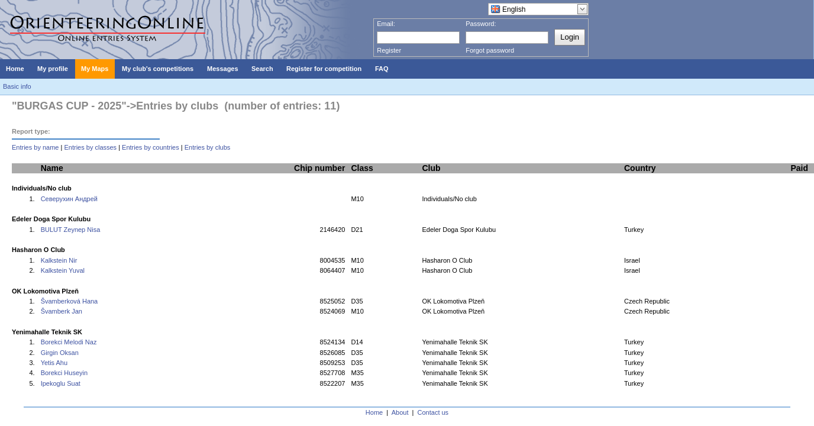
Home (374, 412)
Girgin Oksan (60, 352)
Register (389, 50)
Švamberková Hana (69, 301)
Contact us (433, 412)
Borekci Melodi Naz (69, 342)
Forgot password (490, 50)
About (400, 412)
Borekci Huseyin (64, 372)
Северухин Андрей (69, 198)
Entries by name (35, 147)
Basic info (17, 86)
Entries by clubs (208, 147)
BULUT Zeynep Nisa (71, 229)
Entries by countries (150, 147)
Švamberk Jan (61, 311)
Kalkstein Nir (59, 260)
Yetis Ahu (54, 362)
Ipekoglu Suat (60, 383)
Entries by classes (90, 147)
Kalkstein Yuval (63, 270)
